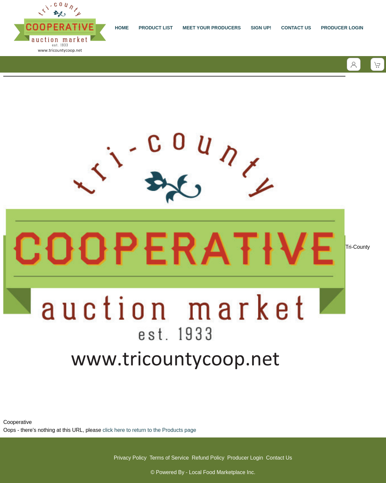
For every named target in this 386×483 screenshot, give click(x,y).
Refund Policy (208, 458)
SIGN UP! (261, 27)
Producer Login (245, 458)
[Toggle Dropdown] (354, 64)
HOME (122, 27)
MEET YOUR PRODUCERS (212, 27)
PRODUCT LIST (156, 27)
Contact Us (279, 458)
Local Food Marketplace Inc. (222, 472)
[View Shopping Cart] (377, 64)
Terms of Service (169, 458)
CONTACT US (296, 27)
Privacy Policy (130, 458)
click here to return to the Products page (149, 430)
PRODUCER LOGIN (342, 27)
